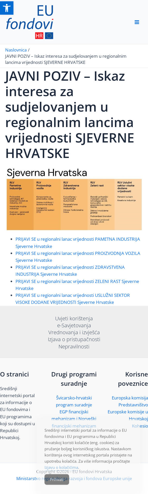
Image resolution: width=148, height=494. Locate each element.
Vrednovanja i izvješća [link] (74, 332)
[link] (6, 8)
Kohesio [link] (140, 426)
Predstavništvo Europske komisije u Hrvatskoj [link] (128, 412)
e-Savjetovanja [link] (74, 325)
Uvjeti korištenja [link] (74, 318)
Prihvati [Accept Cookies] (57, 486)
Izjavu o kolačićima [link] (61, 474)
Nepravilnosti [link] (74, 346)
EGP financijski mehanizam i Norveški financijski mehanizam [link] (73, 419)
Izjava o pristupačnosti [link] (74, 339)
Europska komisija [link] (130, 398)
